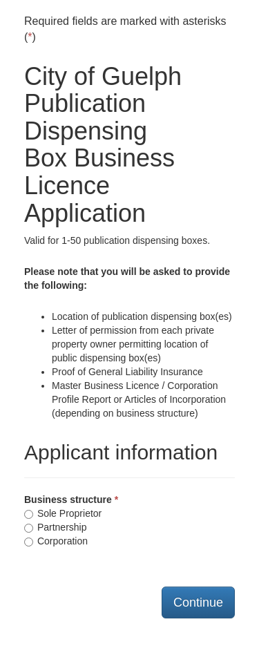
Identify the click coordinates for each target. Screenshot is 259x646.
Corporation (56, 541)
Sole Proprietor (63, 513)
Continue (198, 602)
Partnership (55, 527)
